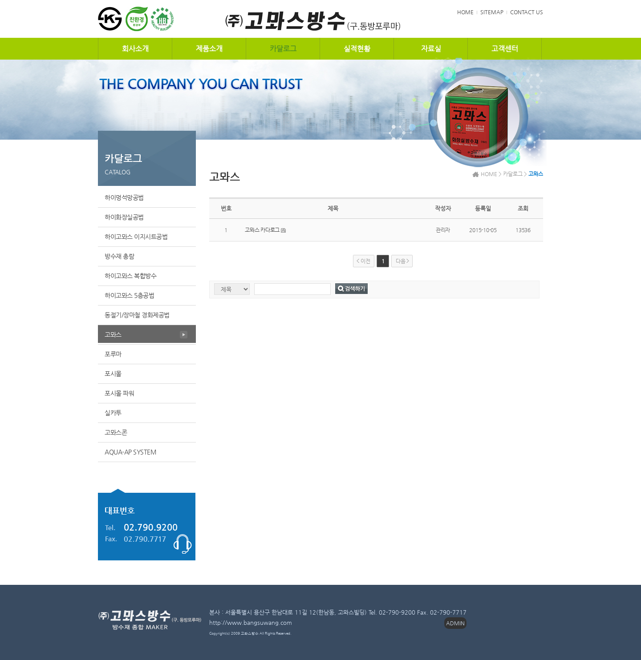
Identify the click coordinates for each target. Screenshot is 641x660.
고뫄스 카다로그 (262, 230)
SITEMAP (491, 12)
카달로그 (283, 48)
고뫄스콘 (116, 432)
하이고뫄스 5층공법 (129, 295)
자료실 (431, 48)
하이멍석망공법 (124, 197)
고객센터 (504, 48)
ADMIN (455, 623)
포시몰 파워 (119, 393)
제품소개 (209, 48)
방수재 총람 (119, 256)
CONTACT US (526, 12)
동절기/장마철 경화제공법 (137, 314)
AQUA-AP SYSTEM (130, 451)
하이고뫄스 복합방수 (130, 275)
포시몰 (113, 373)
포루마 (113, 354)
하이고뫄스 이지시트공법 (136, 236)
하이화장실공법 (124, 217)
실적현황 (357, 48)
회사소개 (135, 48)
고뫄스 (113, 334)
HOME (465, 12)
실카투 (113, 412)
